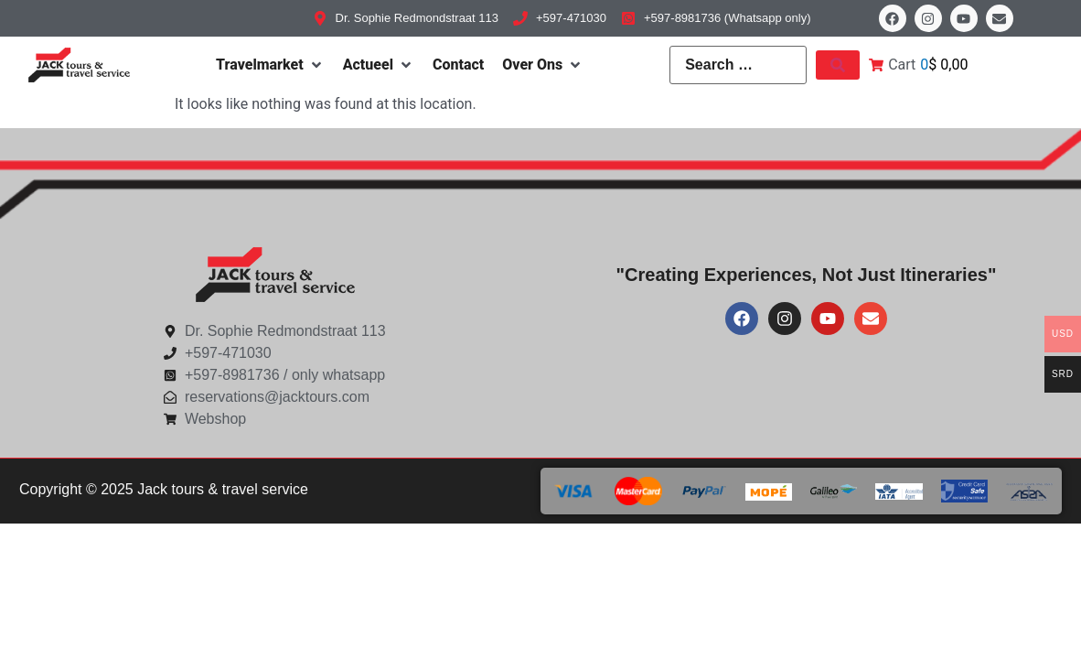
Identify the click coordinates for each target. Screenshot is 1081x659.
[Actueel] (378, 65)
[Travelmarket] (270, 65)
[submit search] (838, 65)
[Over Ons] (543, 65)
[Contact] (458, 65)
